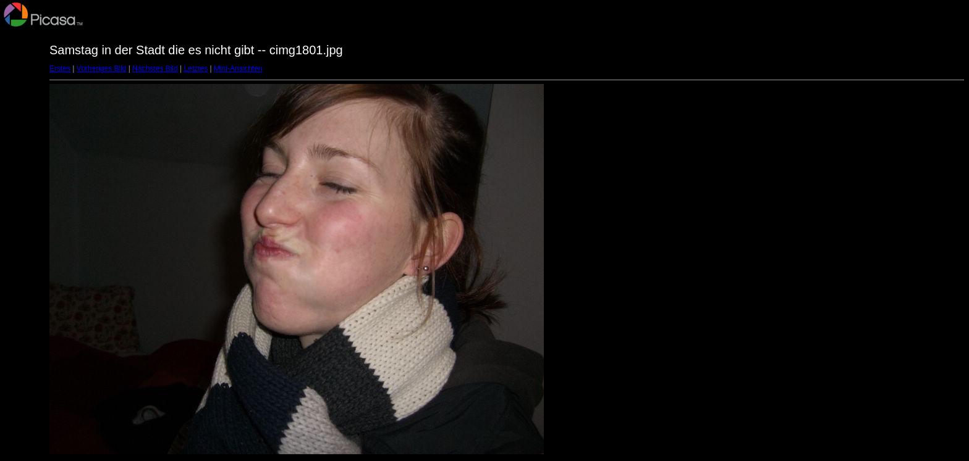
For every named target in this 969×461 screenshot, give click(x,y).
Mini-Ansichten (238, 68)
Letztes (196, 68)
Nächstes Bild (154, 68)
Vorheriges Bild (102, 68)
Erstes (59, 68)
